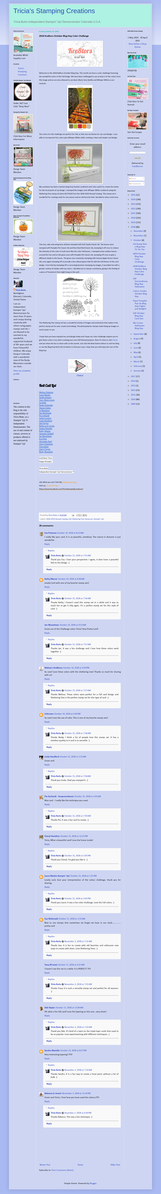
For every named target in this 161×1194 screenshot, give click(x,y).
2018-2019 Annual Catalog (57, 519)
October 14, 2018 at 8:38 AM (71, 579)
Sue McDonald (51, 919)
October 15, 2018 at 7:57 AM (77, 644)
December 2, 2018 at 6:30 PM (77, 1113)
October (138, 240)
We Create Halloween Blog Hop (139, 326)
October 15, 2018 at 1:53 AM (73, 757)
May (136, 352)
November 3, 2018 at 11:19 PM (76, 1093)
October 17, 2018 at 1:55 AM (72, 919)
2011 (133, 395)
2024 (133, 199)
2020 (133, 218)
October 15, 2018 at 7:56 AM (77, 598)
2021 (133, 213)
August (137, 339)
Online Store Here (69, 482)
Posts (132, 179)
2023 (133, 204)
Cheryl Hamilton (52, 836)
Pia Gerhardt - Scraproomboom (59, 796)
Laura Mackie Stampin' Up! (57, 876)
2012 (133, 390)
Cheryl (114, 340)
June (136, 348)
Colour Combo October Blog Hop (140, 294)
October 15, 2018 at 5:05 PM (77, 856)
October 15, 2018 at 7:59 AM (77, 816)
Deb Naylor (49, 1008)
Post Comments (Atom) (62, 1170)
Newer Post (45, 1165)
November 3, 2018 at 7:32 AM (78, 1027)
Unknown (49, 714)
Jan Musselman (51, 625)
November (139, 236)
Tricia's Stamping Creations (54, 11)
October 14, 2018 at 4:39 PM (76, 668)
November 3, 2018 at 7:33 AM (78, 1070)
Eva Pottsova (50, 533)
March (137, 362)
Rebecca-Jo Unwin (52, 1093)
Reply (47, 544)
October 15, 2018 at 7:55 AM (77, 556)
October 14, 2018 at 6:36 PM (67, 714)
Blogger (93, 1183)
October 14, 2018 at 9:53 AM (73, 625)
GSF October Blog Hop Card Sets (139, 316)
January (137, 371)
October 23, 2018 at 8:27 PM (73, 1050)
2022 (133, 209)
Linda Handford (51, 757)
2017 (133, 376)
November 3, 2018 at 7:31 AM (78, 941)
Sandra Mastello (52, 1050)
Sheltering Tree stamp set (82, 519)
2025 (133, 195)
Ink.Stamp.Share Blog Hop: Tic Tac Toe (140, 247)
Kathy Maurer (50, 579)
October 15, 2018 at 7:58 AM (77, 733)
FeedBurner (137, 166)
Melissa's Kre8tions (53, 668)
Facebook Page (52, 486)
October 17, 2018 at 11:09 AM (69, 1008)
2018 (133, 227)
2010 (133, 399)
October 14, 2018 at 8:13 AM (70, 533)
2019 (133, 222)
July (136, 343)
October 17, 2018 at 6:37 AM (71, 965)
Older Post (115, 1165)
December (139, 231)
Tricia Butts (56, 556)
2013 (133, 386)
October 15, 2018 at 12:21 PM (74, 836)
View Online (134, 44)
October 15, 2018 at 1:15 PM (83, 876)
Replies (51, 551)
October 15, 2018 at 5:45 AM (87, 796)
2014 (133, 381)
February (138, 366)
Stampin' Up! (98, 519)
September (139, 334)
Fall (70, 519)
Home (80, 1165)
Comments (135, 184)
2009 (133, 404)
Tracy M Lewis (50, 965)
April (136, 357)
